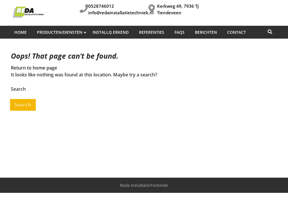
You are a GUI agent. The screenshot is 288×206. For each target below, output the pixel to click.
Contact (236, 32)
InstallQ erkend (111, 32)
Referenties (151, 32)
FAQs (180, 32)
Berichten (206, 32)
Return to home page (34, 68)
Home (20, 32)
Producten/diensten (59, 32)
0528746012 (101, 6)
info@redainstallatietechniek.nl (121, 12)
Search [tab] (23, 105)
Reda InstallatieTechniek (144, 185)
